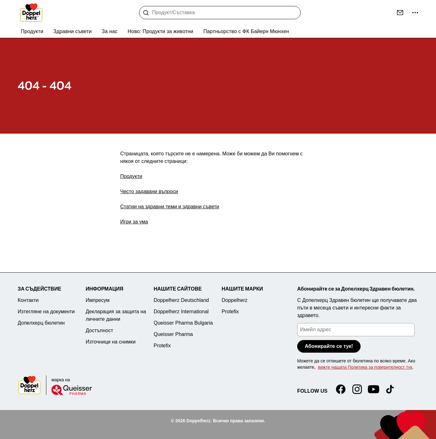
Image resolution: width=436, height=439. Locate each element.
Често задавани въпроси (149, 191)
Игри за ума (134, 221)
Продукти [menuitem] (32, 31)
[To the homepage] (31, 12)
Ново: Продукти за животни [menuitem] (160, 31)
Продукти (131, 176)
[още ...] (415, 13)
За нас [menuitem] (110, 31)
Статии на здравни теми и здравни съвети (169, 206)
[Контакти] (400, 13)
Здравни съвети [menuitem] (72, 31)
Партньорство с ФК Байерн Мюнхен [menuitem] (246, 31)
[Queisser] (71, 390)
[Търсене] (146, 13)
